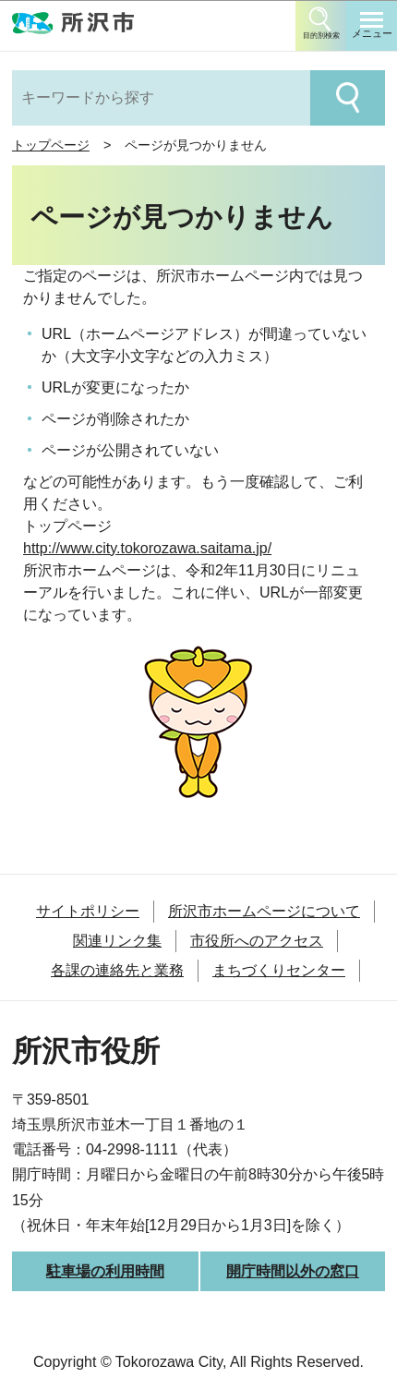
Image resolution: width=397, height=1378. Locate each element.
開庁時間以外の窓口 (292, 1271)
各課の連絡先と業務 (117, 970)
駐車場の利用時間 (105, 1271)
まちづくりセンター (278, 970)
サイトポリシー (87, 911)
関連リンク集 (117, 941)
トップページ (51, 145)
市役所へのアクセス (256, 941)
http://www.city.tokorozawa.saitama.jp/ (147, 548)
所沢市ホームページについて (264, 911)
